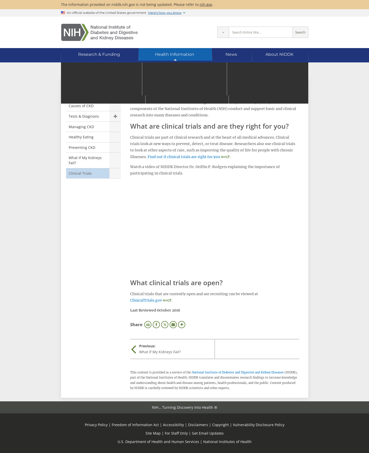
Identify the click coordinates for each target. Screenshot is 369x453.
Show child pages (115, 116)
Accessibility (173, 424)
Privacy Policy (96, 424)
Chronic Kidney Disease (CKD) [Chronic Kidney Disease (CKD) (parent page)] (86, 92)
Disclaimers (198, 424)
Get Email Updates (208, 433)
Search (300, 32)
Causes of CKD (81, 105)
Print (147, 324)
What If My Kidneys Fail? (85, 160)
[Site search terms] (261, 32)
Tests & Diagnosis (84, 116)
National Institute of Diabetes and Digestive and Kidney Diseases (238, 372)
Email (173, 324)
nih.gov (206, 4)
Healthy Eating (81, 137)
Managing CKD (81, 126)
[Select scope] (223, 32)
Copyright (220, 424)
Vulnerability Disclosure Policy (258, 424)
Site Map (153, 433)
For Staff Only (176, 433)
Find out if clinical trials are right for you (184, 156)
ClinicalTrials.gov (146, 300)
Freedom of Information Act (135, 424)
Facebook (156, 324)
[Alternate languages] (290, 70)
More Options (181, 324)
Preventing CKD (82, 147)
